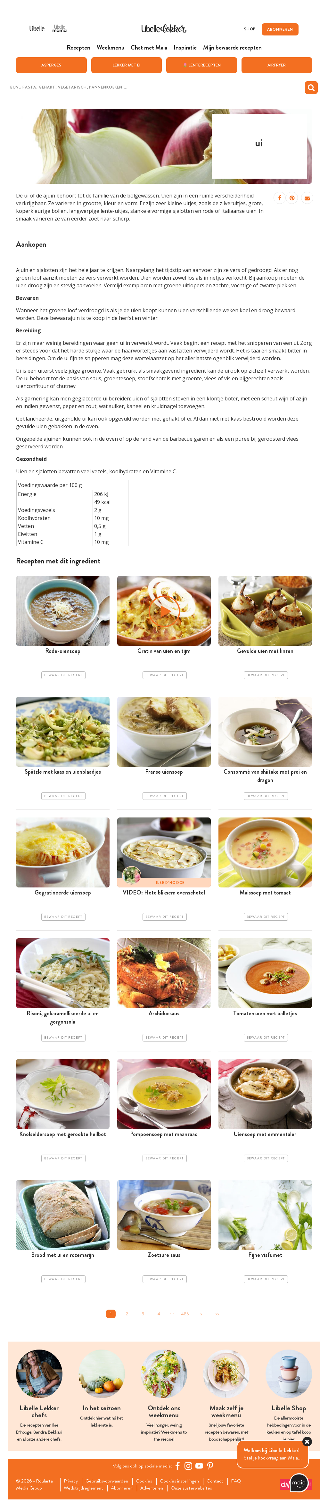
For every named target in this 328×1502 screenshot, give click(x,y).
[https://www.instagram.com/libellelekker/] (189, 1468)
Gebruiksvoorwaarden (109, 1483)
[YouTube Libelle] (200, 1468)
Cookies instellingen (183, 1483)
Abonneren (123, 1490)
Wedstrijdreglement (84, 1490)
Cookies (147, 1483)
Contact (220, 1483)
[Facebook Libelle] (178, 1468)
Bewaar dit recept (63, 675)
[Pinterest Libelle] (211, 1468)
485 (185, 1316)
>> (217, 1316)
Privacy (72, 1483)
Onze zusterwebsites (196, 1490)
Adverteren (155, 1490)
